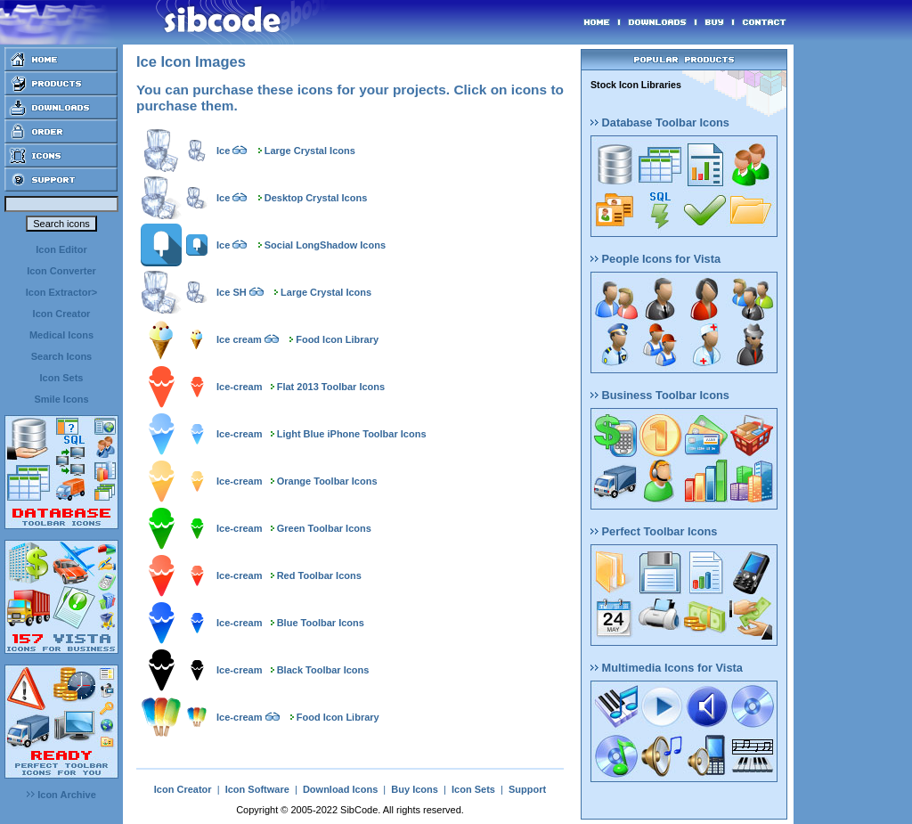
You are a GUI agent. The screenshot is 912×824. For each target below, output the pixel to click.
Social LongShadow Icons (325, 245)
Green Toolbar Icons (324, 528)
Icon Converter (61, 270)
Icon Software (257, 789)
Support (527, 789)
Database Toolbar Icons (659, 122)
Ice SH (231, 292)
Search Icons (61, 356)
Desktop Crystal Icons (316, 197)
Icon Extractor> (61, 292)
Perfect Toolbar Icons (653, 531)
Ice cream (239, 339)
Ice (223, 150)
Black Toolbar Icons (323, 670)
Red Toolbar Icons (319, 575)
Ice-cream (239, 386)
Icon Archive (61, 794)
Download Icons (340, 789)
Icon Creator (62, 313)
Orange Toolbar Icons (327, 481)
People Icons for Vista (655, 258)
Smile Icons (61, 399)
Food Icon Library (337, 339)
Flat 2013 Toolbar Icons (331, 386)
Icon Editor (61, 249)
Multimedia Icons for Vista (666, 667)
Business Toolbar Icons (659, 395)
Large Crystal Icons (310, 150)
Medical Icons (61, 335)
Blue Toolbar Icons (320, 622)
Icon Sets (62, 377)
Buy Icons (414, 789)
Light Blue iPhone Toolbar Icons (352, 433)
